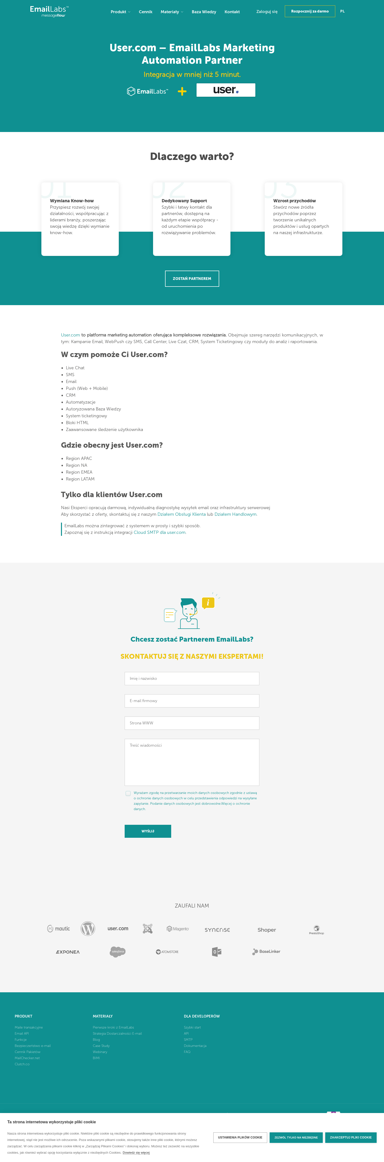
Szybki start (192, 1027)
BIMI (96, 1058)
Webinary (100, 1052)
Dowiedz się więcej (136, 1152)
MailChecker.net (27, 1058)
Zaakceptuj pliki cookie (351, 1137)
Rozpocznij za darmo (310, 11)
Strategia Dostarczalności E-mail (117, 1033)
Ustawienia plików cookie (240, 1137)
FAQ (187, 1052)
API (186, 1033)
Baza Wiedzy (204, 11)
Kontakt (232, 11)
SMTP (188, 1040)
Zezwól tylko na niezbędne (296, 1137)
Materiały (170, 11)
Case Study (101, 1046)
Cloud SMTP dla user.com (159, 532)
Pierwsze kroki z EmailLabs (113, 1027)
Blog (96, 1040)
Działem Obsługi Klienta (181, 514)
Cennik (145, 11)
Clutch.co (22, 1064)
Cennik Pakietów (27, 1052)
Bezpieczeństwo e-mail (33, 1046)
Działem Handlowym (235, 514)
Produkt (118, 11)
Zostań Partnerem (192, 278)
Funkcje (21, 1040)
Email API (22, 1033)
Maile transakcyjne (29, 1027)
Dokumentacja (195, 1046)
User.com (70, 335)
